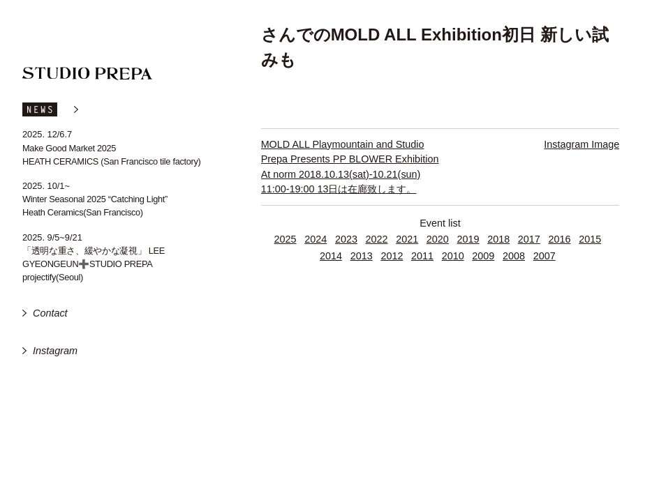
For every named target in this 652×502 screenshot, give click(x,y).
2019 (468, 239)
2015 (590, 239)
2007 (544, 255)
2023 (346, 239)
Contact (50, 313)
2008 (514, 255)
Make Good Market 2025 (69, 148)
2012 (391, 255)
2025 (285, 239)
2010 (453, 255)
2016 (559, 239)
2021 (407, 239)
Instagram (55, 350)
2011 (422, 255)
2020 (438, 239)
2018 (498, 239)
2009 (483, 255)
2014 (331, 255)
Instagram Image (581, 144)
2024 (315, 239)
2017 (529, 239)
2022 (377, 239)
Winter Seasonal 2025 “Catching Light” (95, 199)
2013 (361, 255)
